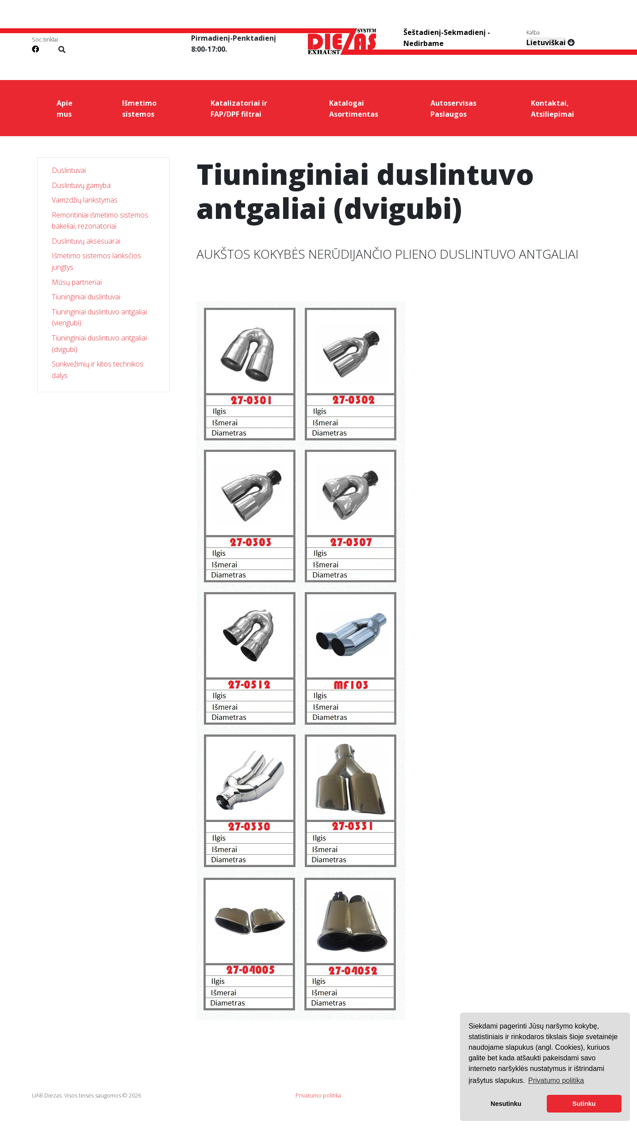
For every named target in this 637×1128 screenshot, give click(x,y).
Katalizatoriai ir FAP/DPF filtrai (239, 108)
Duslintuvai (69, 170)
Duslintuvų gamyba (81, 185)
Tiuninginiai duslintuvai (86, 297)
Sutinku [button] (584, 1103)
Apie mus (65, 108)
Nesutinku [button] (506, 1103)
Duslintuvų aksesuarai (86, 241)
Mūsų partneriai (77, 282)
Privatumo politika (318, 1095)
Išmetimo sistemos (139, 108)
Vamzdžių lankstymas (85, 200)
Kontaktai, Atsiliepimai (552, 108)
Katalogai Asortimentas (353, 108)
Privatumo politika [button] (556, 1080)
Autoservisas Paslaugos (453, 108)
